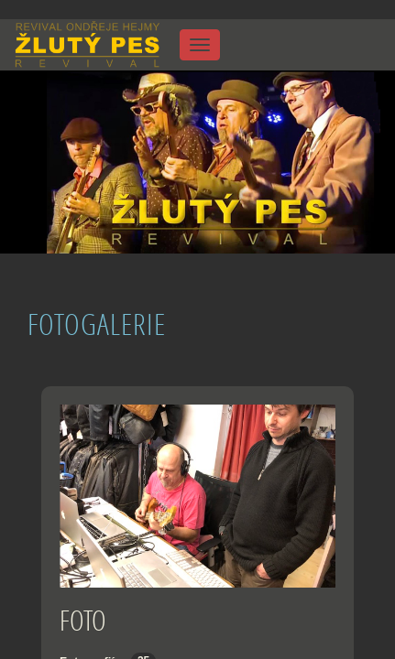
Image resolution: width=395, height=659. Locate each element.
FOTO (83, 620)
